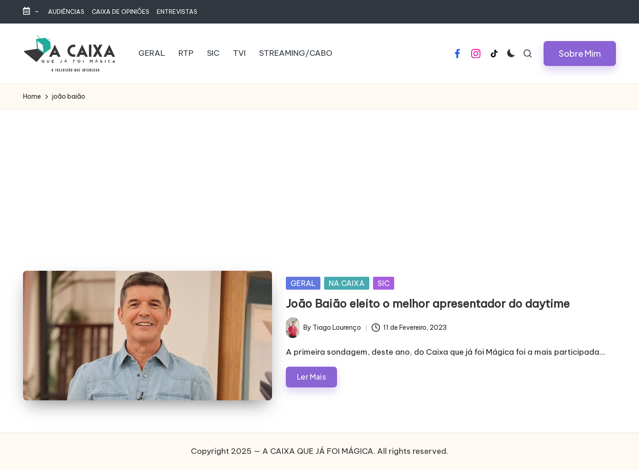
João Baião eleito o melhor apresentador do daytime (428, 303)
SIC (384, 283)
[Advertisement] (319, 178)
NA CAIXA (347, 283)
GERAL (303, 283)
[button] (580, 53)
